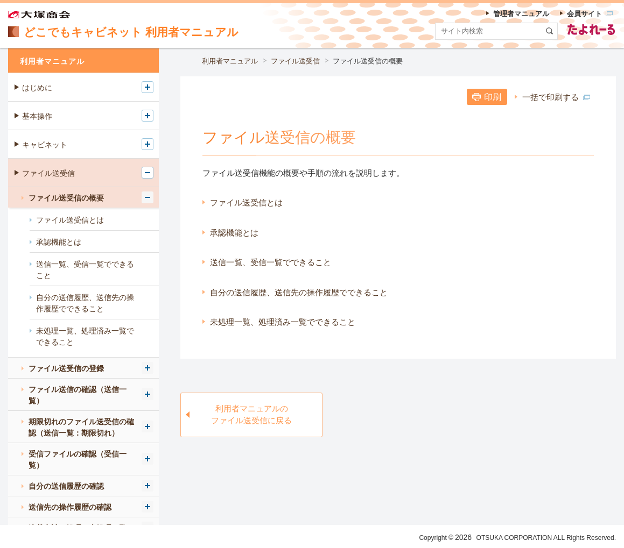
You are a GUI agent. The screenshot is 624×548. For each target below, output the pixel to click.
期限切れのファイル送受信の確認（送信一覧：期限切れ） (81, 427)
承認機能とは (234, 232)
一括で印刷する (556, 97)
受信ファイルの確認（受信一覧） (78, 459)
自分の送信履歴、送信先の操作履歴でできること (299, 292)
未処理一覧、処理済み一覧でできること (282, 321)
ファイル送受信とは (246, 202)
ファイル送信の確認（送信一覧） (78, 395)
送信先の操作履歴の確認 (70, 507)
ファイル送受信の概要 (368, 61)
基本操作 (37, 116)
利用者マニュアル (230, 61)
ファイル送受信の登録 (66, 368)
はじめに (37, 87)
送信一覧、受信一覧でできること (270, 262)
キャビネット (44, 144)
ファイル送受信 (295, 61)
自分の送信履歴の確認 (66, 486)
